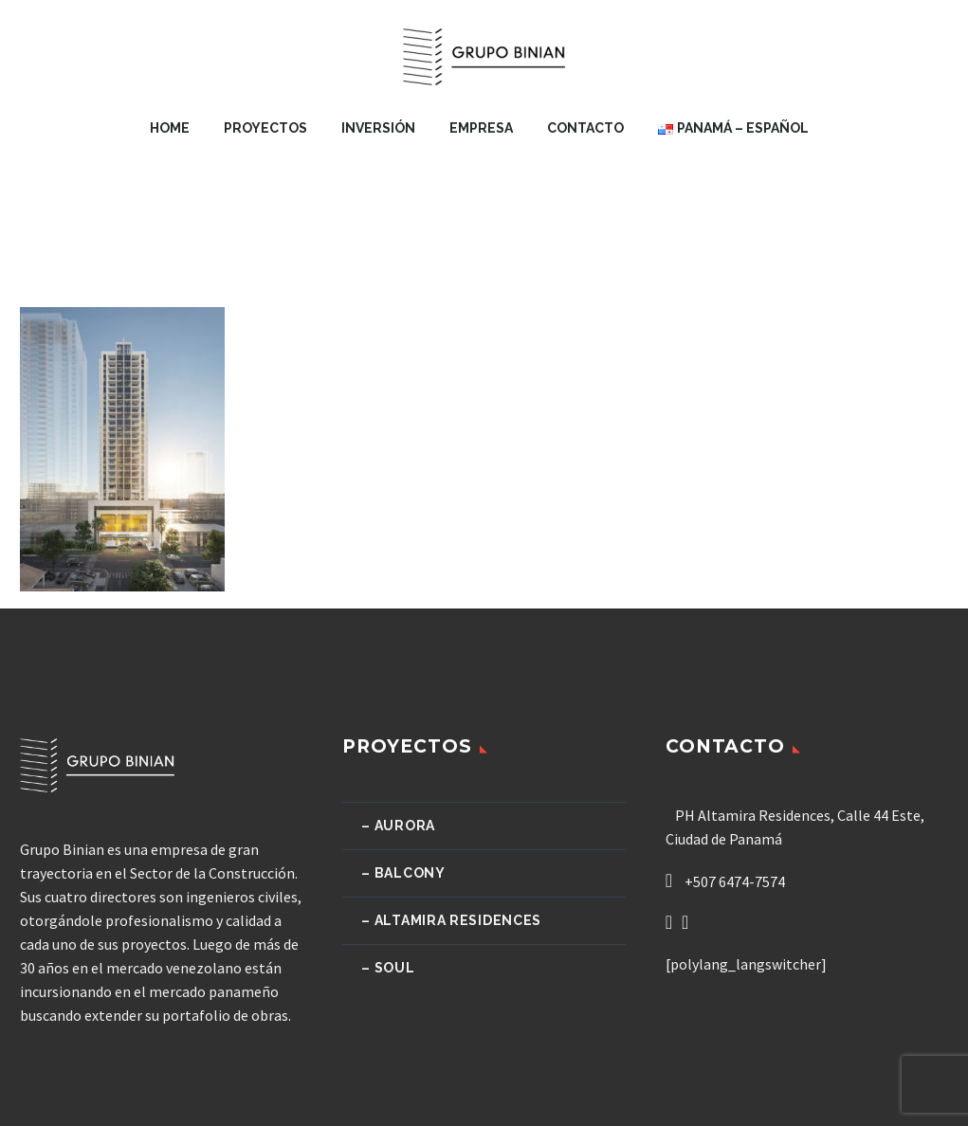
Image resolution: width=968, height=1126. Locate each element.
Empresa (481, 128)
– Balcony (403, 873)
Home (170, 128)
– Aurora (398, 825)
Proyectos (265, 128)
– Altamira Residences (451, 920)
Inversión (378, 128)
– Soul (387, 967)
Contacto (585, 128)
